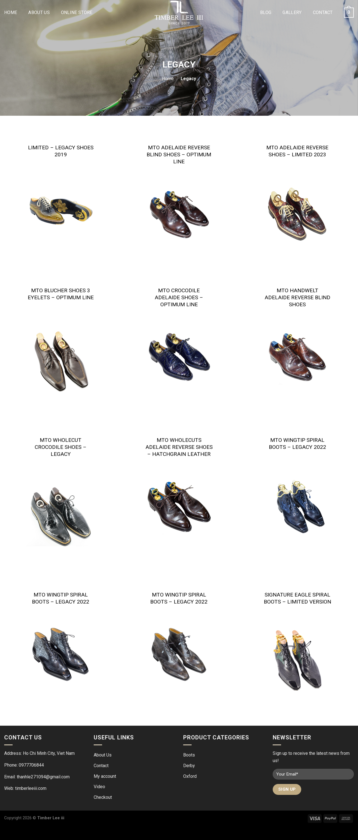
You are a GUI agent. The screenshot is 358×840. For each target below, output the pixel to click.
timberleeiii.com (30, 788)
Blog (265, 12)
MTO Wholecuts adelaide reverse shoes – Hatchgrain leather (179, 447)
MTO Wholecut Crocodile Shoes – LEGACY (60, 447)
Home (10, 12)
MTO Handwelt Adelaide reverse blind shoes (297, 297)
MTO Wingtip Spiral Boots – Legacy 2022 (297, 443)
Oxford (190, 776)
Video (99, 786)
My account (105, 776)
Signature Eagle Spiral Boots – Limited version (297, 598)
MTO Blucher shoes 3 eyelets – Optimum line (61, 294)
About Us (39, 12)
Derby (189, 765)
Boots (189, 755)
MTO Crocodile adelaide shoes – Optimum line (179, 297)
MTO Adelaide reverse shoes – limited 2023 (297, 151)
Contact (323, 12)
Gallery (292, 12)
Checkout (103, 797)
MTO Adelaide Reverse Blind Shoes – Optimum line (179, 154)
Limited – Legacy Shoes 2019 (60, 151)
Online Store (77, 12)
